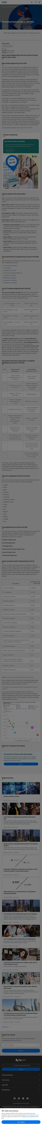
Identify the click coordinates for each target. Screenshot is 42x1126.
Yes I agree (21, 1122)
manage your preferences (28, 1116)
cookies (7, 1113)
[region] (21, 1117)
